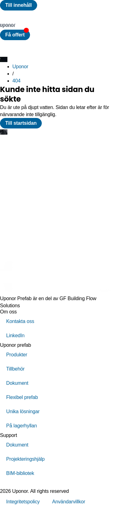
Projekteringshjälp (25, 459)
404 (16, 80)
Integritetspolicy (23, 501)
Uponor (20, 66)
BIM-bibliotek (20, 473)
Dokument (17, 383)
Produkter (16, 354)
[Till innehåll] (18, 5)
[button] (15, 35)
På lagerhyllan (21, 425)
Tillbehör (15, 368)
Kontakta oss (20, 321)
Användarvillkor (68, 501)
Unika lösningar (23, 411)
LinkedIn (15, 335)
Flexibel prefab (22, 397)
